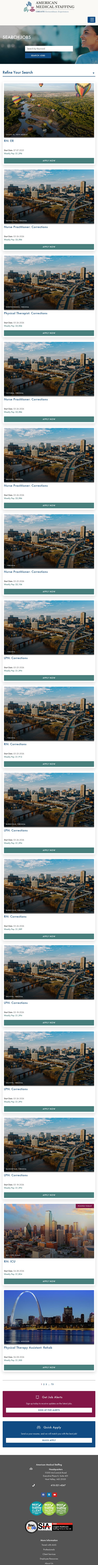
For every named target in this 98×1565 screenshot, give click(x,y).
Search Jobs (38, 55)
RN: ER (9, 141)
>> (93, 1384)
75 (52, 1384)
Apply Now (49, 160)
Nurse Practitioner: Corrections (26, 227)
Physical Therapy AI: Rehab (28, 1347)
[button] (91, 20)
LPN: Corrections (16, 658)
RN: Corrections (15, 744)
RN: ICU (10, 1261)
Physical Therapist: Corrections (25, 313)
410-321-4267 (58, 1485)
